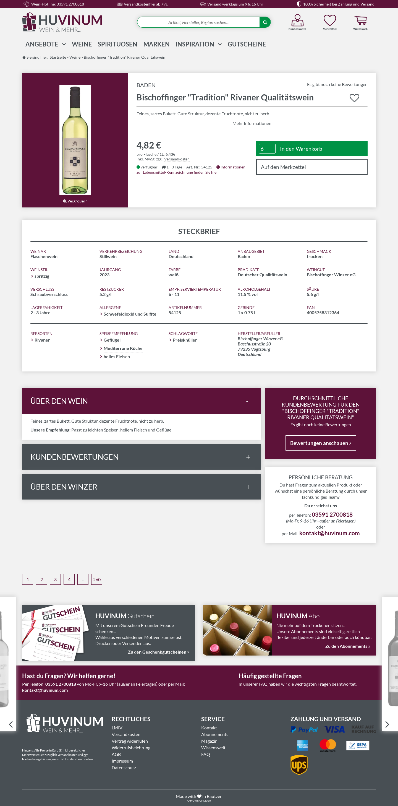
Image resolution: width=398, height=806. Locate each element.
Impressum (122, 760)
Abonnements (214, 734)
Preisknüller (185, 339)
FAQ (205, 753)
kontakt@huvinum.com (329, 532)
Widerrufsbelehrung (131, 747)
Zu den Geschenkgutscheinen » (158, 651)
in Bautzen (212, 796)
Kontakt (209, 727)
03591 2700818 (332, 514)
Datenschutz (124, 767)
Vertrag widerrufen (130, 740)
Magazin (209, 740)
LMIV (117, 727)
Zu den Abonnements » (347, 646)
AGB (116, 753)
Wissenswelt (213, 747)
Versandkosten (177, 159)
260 (97, 579)
